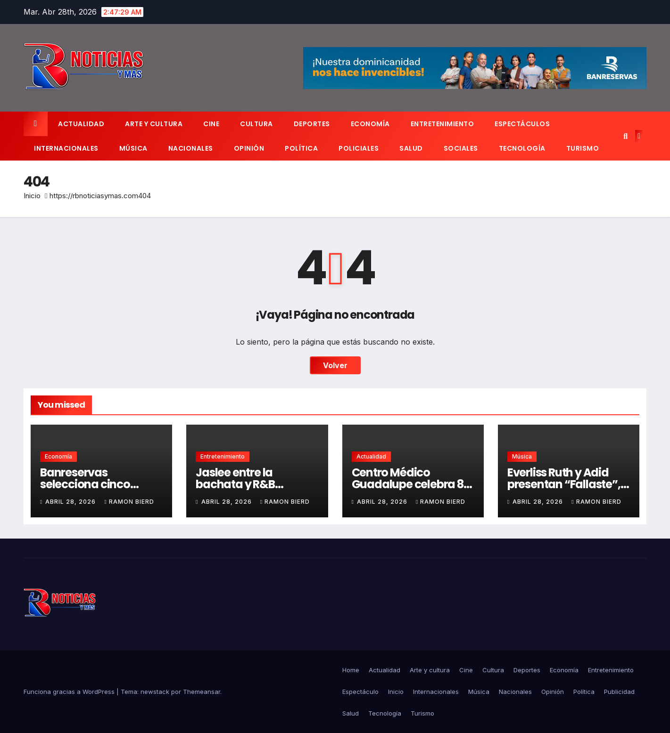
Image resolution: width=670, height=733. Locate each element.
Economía (370, 124)
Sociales (461, 148)
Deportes (312, 124)
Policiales (359, 148)
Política (301, 148)
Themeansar (201, 691)
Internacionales (66, 148)
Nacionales (190, 148)
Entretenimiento (442, 124)
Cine (211, 124)
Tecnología (522, 148)
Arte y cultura (153, 124)
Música (133, 148)
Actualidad (81, 124)
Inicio (32, 195)
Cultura (256, 124)
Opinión (249, 148)
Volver (335, 365)
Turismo (582, 148)
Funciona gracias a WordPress (70, 691)
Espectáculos (522, 124)
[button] (625, 136)
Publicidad (619, 691)
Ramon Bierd (129, 501)
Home (350, 670)
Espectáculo (360, 691)
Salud (411, 148)
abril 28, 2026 (71, 501)
